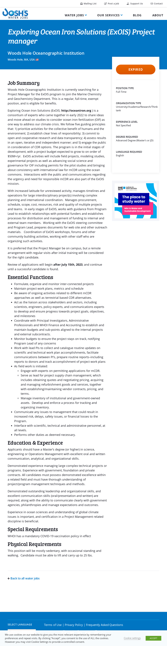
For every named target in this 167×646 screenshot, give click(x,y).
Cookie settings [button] (132, 638)
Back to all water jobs (24, 578)
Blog (137, 15)
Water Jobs (74, 15)
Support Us (135, 3)
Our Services (108, 15)
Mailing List (88, 3)
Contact (157, 3)
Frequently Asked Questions (104, 625)
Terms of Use (53, 625)
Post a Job (111, 3)
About (157, 15)
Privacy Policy (74, 625)
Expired (136, 69)
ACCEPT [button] (153, 638)
